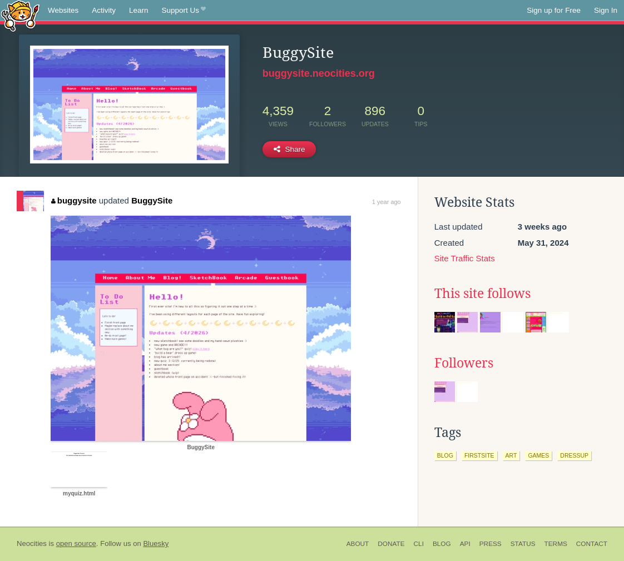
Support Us (184, 10)
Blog (442, 544)
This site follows (482, 293)
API (465, 544)
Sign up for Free (554, 10)
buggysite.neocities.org (319, 73)
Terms (555, 544)
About (357, 544)
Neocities (32, 543)
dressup (574, 455)
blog (445, 455)
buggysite (73, 200)
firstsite (479, 455)
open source (76, 543)
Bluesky (156, 543)
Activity (104, 10)
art (511, 455)
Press (490, 544)
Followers (463, 363)
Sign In (605, 10)
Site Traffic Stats (464, 258)
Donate (391, 544)
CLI (419, 544)
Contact (591, 544)
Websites (63, 10)
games (538, 455)
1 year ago (386, 201)
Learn (138, 10)
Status (523, 544)
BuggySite (151, 200)
